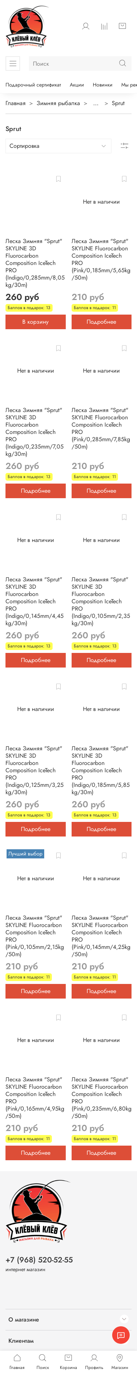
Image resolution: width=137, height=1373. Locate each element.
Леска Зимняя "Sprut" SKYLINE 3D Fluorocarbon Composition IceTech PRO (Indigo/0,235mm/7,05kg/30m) (34, 432)
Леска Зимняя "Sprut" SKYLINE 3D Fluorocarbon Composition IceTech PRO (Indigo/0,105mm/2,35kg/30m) (101, 601)
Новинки (103, 84)
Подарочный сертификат (33, 84)
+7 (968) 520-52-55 (39, 1259)
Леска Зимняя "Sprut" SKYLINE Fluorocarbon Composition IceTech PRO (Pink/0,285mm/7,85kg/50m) (101, 428)
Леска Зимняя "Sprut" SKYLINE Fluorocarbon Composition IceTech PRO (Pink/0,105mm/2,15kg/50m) (34, 936)
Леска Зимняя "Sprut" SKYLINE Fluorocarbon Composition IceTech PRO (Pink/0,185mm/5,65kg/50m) (101, 259)
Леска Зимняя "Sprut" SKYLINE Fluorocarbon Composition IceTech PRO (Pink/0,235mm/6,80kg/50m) (102, 1097)
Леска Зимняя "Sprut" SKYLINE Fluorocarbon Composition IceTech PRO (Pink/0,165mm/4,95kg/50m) (34, 1097)
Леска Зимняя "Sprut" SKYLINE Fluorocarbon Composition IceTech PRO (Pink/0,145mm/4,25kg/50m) (101, 936)
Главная (15, 103)
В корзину (35, 322)
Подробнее (101, 322)
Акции (77, 84)
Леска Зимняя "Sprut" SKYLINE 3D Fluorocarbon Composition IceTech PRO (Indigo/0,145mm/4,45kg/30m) (34, 601)
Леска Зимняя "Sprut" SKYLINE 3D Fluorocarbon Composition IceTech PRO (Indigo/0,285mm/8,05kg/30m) (35, 263)
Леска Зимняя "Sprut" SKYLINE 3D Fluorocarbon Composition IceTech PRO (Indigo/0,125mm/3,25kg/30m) (34, 770)
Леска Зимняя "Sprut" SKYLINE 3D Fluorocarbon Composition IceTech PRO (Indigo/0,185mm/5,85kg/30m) (101, 770)
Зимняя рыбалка (58, 103)
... (96, 103)
